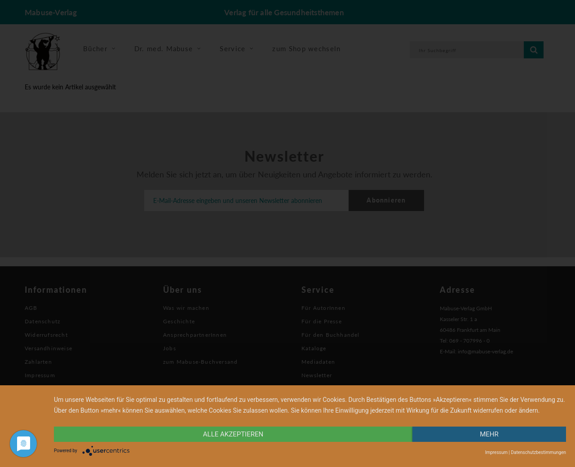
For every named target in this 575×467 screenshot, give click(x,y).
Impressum (496, 452)
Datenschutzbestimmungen (538, 452)
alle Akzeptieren (233, 434)
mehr (489, 434)
